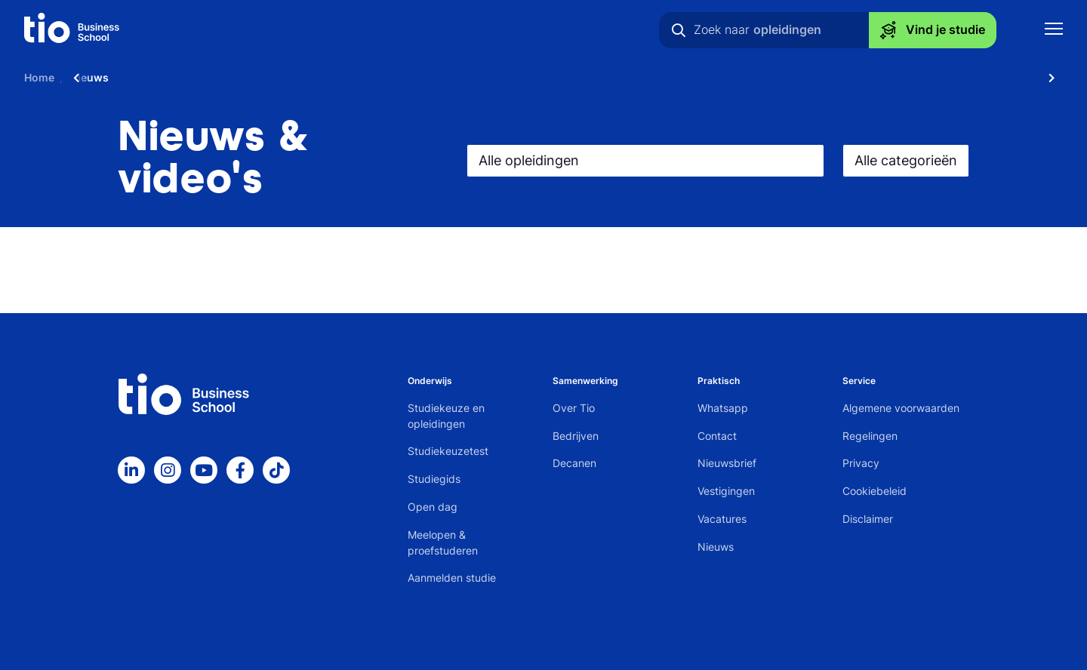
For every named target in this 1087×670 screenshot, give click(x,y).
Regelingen (870, 435)
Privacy (860, 462)
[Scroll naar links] (76, 77)
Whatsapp (722, 407)
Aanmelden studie (452, 577)
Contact (717, 435)
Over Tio (574, 407)
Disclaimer (867, 518)
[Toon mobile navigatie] (1054, 30)
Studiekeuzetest (448, 450)
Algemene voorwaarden (900, 407)
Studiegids (434, 478)
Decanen (574, 462)
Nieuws (715, 546)
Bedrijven (576, 435)
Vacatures (722, 518)
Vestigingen (726, 490)
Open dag (432, 506)
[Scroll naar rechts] (1051, 77)
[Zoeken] (678, 30)
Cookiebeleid (874, 490)
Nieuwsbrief (726, 462)
